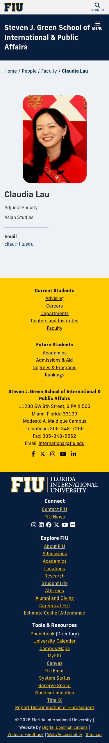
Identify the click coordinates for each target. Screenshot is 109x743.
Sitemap (94, 734)
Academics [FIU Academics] (55, 561)
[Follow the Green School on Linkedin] (74, 454)
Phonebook (43, 634)
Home (10, 71)
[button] (97, 7)
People (29, 71)
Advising (54, 298)
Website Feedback (26, 734)
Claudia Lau (75, 71)
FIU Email (54, 671)
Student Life (55, 583)
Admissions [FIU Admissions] (54, 553)
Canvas (54, 663)
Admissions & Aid (54, 360)
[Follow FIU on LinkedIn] (42, 525)
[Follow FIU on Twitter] (58, 525)
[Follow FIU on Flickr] (74, 525)
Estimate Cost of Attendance (54, 613)
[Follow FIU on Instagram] (35, 525)
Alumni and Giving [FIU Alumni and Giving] (54, 598)
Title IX (54, 700)
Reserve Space (54, 685)
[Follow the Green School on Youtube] (64, 454)
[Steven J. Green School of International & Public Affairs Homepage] (47, 37)
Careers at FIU (54, 605)
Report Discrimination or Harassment (54, 707)
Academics (55, 353)
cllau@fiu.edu (18, 244)
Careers (54, 306)
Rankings (54, 375)
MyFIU (54, 656)
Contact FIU (54, 509)
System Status (54, 678)
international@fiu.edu (62, 443)
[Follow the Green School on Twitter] (43, 454)
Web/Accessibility (64, 734)
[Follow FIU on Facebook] (50, 525)
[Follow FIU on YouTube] (66, 525)
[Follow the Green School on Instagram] (53, 454)
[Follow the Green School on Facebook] (33, 454)
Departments (54, 313)
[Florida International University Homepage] (29, 7)
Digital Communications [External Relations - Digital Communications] (64, 727)
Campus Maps (55, 648)
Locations (54, 568)
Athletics (54, 590)
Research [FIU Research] (54, 576)
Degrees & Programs (54, 367)
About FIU (54, 546)
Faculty (49, 71)
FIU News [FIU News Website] (54, 517)
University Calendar (54, 641)
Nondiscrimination (54, 693)
